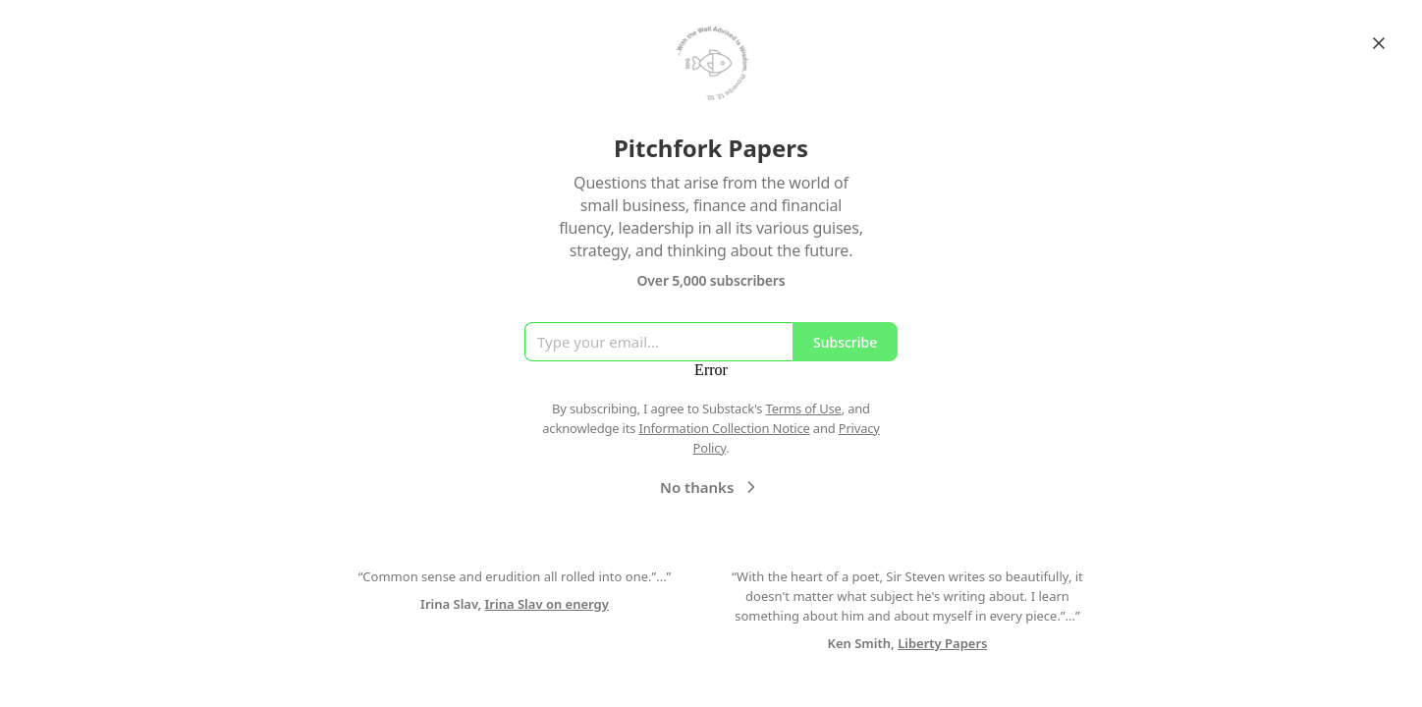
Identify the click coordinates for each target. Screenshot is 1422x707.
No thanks (710, 487)
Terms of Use (804, 408)
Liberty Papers (942, 643)
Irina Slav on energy (547, 604)
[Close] (1378, 43)
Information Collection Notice (723, 428)
